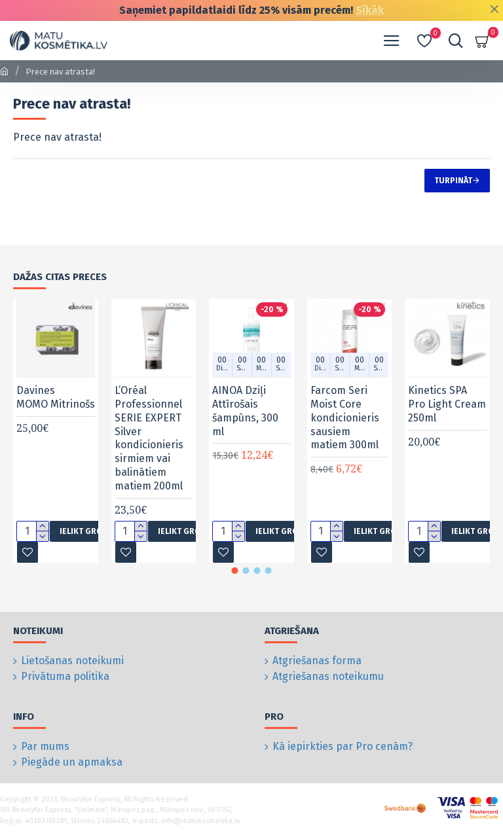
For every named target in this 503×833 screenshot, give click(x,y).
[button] (235, 570)
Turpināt (453, 180)
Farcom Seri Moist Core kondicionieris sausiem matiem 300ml (344, 417)
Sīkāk (370, 10)
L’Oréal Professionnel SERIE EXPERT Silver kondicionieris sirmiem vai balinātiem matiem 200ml (149, 438)
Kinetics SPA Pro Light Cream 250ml (447, 404)
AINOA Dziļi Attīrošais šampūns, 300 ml (245, 410)
